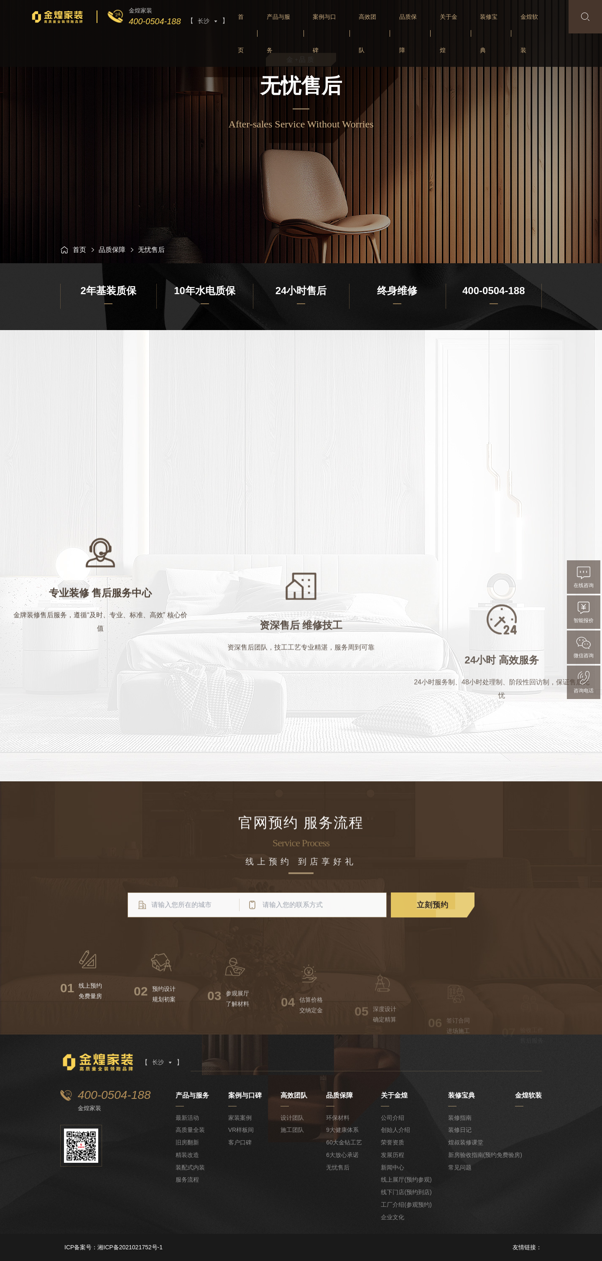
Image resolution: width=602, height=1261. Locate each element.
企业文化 (392, 1217)
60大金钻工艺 (344, 1142)
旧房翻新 (187, 1142)
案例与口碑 (324, 33)
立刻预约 (433, 923)
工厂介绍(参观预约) (406, 1204)
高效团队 (367, 33)
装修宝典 (488, 33)
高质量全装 (190, 1129)
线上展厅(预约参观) (406, 1179)
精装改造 (187, 1155)
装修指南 (460, 1117)
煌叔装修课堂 (465, 1142)
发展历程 (392, 1155)
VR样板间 (241, 1129)
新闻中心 (392, 1167)
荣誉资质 (392, 1142)
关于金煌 (448, 33)
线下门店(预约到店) (406, 1192)
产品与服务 (278, 33)
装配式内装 (190, 1167)
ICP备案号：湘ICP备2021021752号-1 (113, 1247)
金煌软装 (529, 33)
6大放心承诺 (342, 1155)
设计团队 (292, 1117)
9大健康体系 (342, 1129)
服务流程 (187, 1179)
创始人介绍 (395, 1129)
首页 (241, 33)
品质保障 (408, 33)
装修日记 (460, 1129)
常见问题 (460, 1167)
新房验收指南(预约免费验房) (485, 1155)
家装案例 (240, 1117)
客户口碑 (240, 1142)
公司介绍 (392, 1117)
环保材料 (337, 1117)
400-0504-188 (155, 21)
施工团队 (292, 1129)
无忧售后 (337, 1167)
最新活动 (187, 1117)
